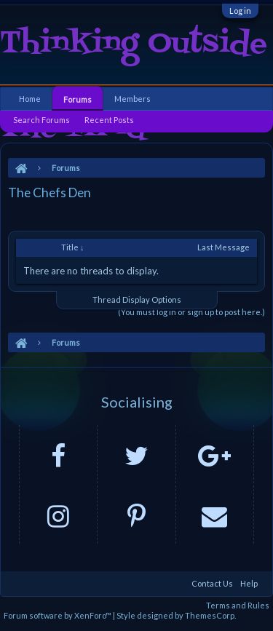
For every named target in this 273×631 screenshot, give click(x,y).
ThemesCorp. (210, 615)
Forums (77, 99)
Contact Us (212, 583)
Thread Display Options (136, 299)
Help (249, 583)
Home (30, 98)
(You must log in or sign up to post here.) (191, 312)
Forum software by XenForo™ (58, 615)
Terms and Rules (237, 605)
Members (132, 98)
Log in (240, 10)
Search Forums (41, 119)
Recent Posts (109, 119)
